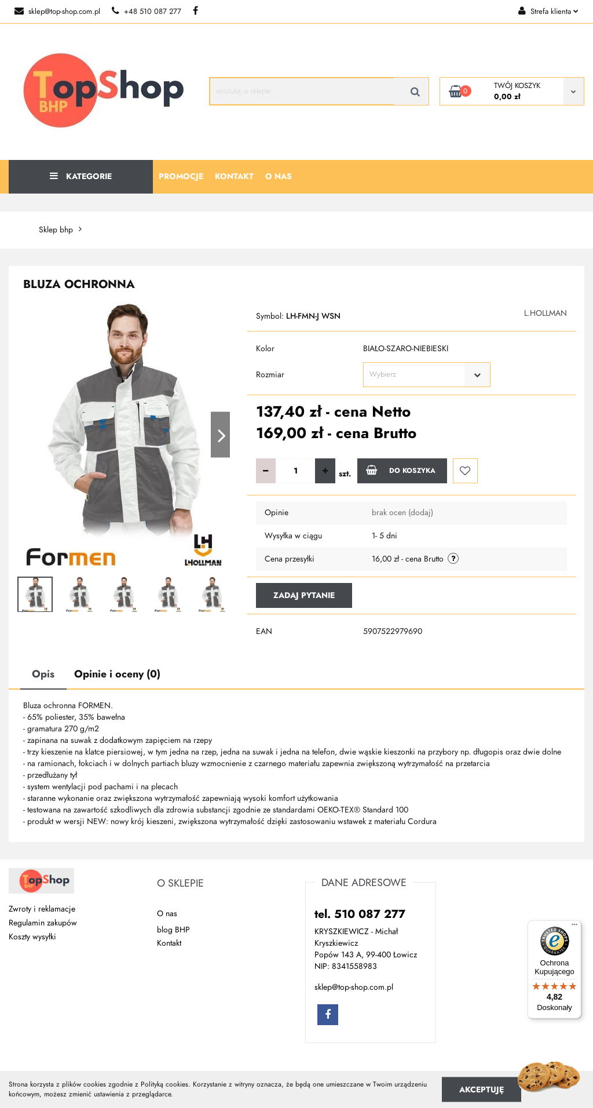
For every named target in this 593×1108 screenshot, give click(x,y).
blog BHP (173, 929)
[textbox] (416, 375)
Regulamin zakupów (43, 922)
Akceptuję (481, 1089)
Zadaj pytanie (304, 595)
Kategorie (81, 176)
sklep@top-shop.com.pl (57, 11)
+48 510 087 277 (146, 11)
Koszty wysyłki (32, 936)
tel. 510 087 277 (359, 914)
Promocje (181, 176)
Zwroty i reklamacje (42, 908)
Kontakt (234, 176)
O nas (278, 176)
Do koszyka (400, 470)
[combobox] (426, 374)
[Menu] (574, 927)
